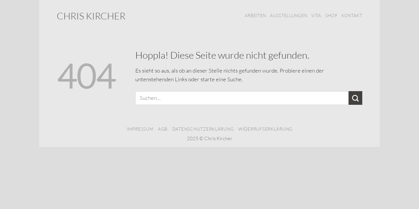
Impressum (140, 129)
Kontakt (351, 15)
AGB (163, 129)
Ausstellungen (288, 15)
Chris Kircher (91, 16)
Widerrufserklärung (265, 129)
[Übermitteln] (355, 98)
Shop (331, 15)
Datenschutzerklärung (203, 129)
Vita (316, 15)
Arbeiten (255, 15)
